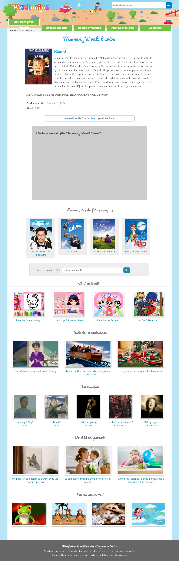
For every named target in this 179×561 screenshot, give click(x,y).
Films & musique (122, 28)
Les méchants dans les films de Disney (35, 369)
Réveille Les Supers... (108, 318)
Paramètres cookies (118, 555)
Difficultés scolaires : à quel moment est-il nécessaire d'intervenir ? (141, 479)
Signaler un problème (98, 555)
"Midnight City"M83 (25, 422)
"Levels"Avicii (57, 422)
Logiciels (155, 28)
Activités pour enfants (24, 25)
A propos (56, 555)
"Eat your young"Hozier (88, 422)
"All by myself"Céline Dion (152, 422)
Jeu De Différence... (148, 318)
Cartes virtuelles (89, 28)
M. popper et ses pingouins (41, 251)
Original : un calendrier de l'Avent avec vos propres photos (35, 479)
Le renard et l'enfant (104, 249)
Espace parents (56, 28)
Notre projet (66, 555)
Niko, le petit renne (136, 249)
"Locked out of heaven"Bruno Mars (120, 422)
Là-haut (72, 249)
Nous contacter (80, 555)
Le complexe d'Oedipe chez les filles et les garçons (88, 479)
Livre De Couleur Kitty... (28, 318)
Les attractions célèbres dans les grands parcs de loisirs (88, 371)
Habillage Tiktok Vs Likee (68, 318)
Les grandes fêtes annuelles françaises (141, 369)
